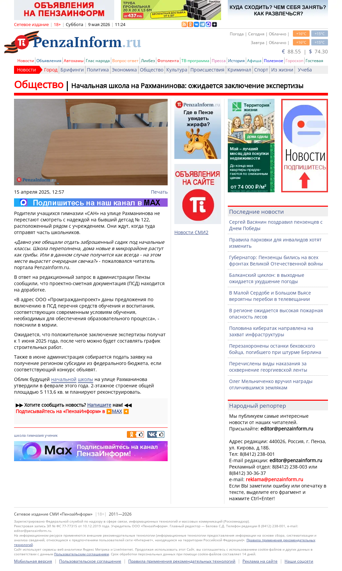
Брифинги (72, 69)
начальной (63, 379)
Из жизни (282, 69)
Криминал (239, 69)
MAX (117, 411)
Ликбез (148, 60)
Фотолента (168, 60)
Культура (176, 69)
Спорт (261, 69)
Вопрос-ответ (125, 60)
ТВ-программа (195, 60)
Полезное (273, 60)
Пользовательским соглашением (81, 554)
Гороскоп (294, 60)
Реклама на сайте (260, 561)
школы (85, 379)
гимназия (35, 435)
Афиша (254, 60)
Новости (25, 60)
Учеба (305, 69)
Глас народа (98, 60)
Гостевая (314, 60)
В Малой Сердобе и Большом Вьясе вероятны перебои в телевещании (270, 296)
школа (20, 435)
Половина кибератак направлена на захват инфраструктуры (271, 331)
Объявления (48, 60)
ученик (51, 435)
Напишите (99, 405)
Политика (98, 69)
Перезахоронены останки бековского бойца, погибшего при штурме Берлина (275, 349)
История (236, 60)
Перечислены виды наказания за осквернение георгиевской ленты (268, 366)
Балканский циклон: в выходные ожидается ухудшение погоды (266, 278)
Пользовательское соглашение (90, 561)
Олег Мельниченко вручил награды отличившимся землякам (271, 384)
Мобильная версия (33, 561)
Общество (151, 69)
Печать (159, 192)
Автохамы (73, 60)
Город (50, 69)
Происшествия (207, 69)
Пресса (219, 60)
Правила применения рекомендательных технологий (181, 561)
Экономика (124, 69)
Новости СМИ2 (191, 232)
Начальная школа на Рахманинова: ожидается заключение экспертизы (187, 85)
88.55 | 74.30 (305, 51)
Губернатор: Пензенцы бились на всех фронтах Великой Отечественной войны (276, 260)
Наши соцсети (299, 561)
